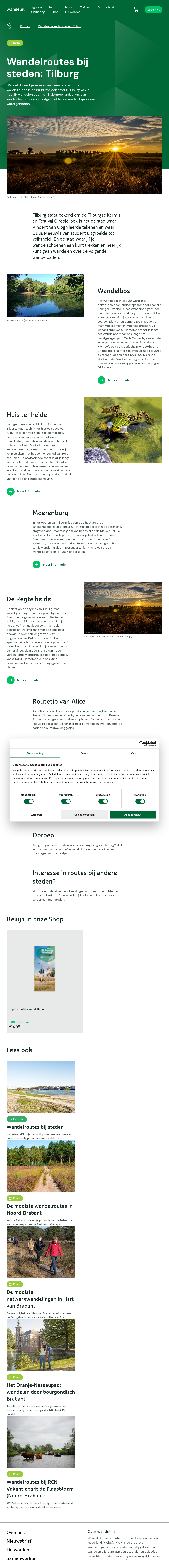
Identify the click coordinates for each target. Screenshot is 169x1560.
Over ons (16, 1532)
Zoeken (151, 9)
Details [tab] (84, 753)
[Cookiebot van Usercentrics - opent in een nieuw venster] (141, 743)
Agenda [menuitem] (36, 7)
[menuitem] (16, 9)
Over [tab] (134, 753)
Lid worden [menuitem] (72, 12)
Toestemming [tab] (35, 753)
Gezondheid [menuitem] (105, 7)
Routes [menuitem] (53, 7)
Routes (25, 26)
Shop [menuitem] (55, 12)
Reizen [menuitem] (69, 7)
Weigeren (36, 814)
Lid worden (18, 1550)
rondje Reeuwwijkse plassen (99, 711)
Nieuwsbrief (19, 1541)
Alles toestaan (132, 814)
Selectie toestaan (84, 814)
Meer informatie (119, 380)
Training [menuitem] (85, 7)
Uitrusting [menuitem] (38, 12)
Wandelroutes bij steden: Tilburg (60, 26)
